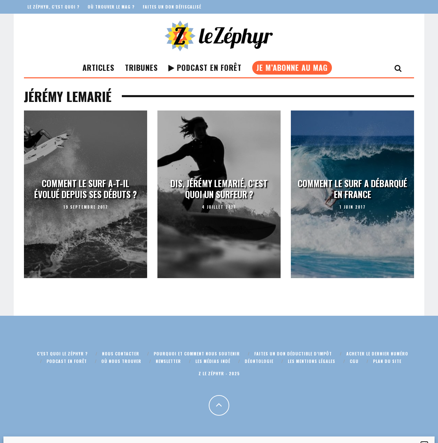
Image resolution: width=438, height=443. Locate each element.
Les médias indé (212, 361)
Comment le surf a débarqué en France (352, 189)
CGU (354, 361)
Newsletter (168, 361)
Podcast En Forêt (205, 67)
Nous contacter (120, 353)
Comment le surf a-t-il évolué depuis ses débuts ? (85, 189)
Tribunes (141, 67)
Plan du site (387, 361)
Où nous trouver (121, 361)
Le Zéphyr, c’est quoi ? (53, 7)
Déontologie (259, 361)
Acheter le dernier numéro (377, 353)
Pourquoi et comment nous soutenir (197, 353)
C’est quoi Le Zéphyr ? (62, 353)
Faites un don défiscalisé (172, 7)
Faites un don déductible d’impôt (293, 353)
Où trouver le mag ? (111, 7)
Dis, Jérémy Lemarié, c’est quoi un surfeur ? (219, 189)
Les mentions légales (311, 361)
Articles (98, 67)
